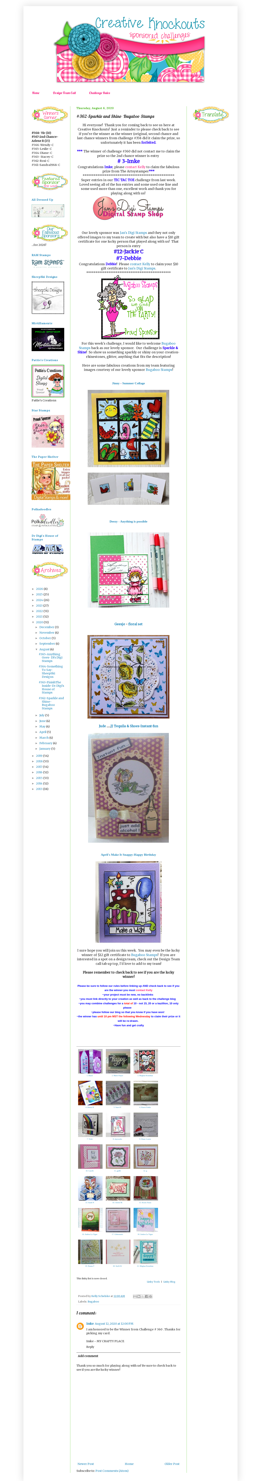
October (45, 638)
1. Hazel (90, 1076)
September (47, 643)
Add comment (88, 1356)
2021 (39, 616)
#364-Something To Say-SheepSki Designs (51, 671)
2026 (40, 589)
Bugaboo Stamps (159, 370)
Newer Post (85, 1464)
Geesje (119, 624)
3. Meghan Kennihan (145, 1076)
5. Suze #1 (117, 1107)
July (42, 715)
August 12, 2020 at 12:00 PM (114, 1323)
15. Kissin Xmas (145, 1203)
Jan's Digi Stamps (133, 233)
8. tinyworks (117, 1139)
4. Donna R (89, 1107)
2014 (39, 783)
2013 (39, 789)
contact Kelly (135, 167)
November (47, 632)
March (44, 737)
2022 (39, 611)
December (47, 627)
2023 (39, 605)
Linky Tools (153, 1281)
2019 (39, 756)
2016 (39, 772)
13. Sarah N (89, 1203)
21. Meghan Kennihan (145, 1266)
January (45, 748)
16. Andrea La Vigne (89, 1234)
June (42, 721)
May (42, 726)
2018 (39, 761)
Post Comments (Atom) (112, 1471)
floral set (135, 624)
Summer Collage (133, 383)
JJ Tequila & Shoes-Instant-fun (134, 726)
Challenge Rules (99, 93)
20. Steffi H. (117, 1266)
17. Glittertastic (117, 1234)
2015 (39, 778)
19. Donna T (89, 1266)
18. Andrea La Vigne (145, 1234)
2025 (39, 594)
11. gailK (117, 1171)
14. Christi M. (117, 1203)
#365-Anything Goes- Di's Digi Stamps (50, 657)
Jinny (115, 383)
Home (35, 93)
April (43, 732)
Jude (102, 726)
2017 (39, 767)
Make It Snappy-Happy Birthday (133, 854)
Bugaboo (93, 1301)
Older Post (172, 1464)
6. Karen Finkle (145, 1107)
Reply (90, 1347)
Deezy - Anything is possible (128, 521)
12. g (145, 1171)
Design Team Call (64, 93)
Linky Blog (169, 1281)
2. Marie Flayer (117, 1076)
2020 (40, 622)
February (46, 743)
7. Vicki (90, 1139)
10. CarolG (90, 1171)
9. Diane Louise (145, 1139)
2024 (40, 600)
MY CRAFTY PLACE (110, 1341)
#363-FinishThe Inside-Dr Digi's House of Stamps (51, 687)
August (44, 649)
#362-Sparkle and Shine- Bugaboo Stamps (51, 703)
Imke (90, 1323)
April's (105, 854)
